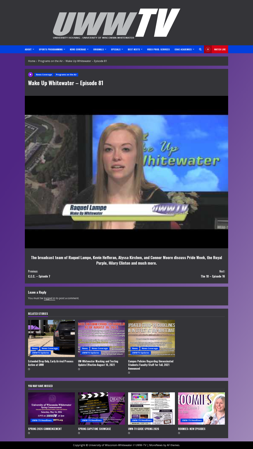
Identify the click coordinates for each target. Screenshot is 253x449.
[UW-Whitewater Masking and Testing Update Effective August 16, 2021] (101, 338)
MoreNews (156, 445)
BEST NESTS (134, 49)
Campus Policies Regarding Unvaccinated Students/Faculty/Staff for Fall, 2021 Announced (150, 364)
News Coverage (44, 74)
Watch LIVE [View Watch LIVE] (215, 49)
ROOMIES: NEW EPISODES (191, 429)
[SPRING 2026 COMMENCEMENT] (51, 408)
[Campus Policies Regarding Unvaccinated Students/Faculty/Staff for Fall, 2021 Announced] (151, 338)
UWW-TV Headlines (42, 420)
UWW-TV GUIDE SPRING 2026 (143, 429)
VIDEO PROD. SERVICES (158, 49)
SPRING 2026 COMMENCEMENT (45, 429)
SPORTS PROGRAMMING (51, 49)
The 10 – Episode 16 (175, 273)
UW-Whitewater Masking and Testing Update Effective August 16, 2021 (98, 363)
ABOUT (28, 49)
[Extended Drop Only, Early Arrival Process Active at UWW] (51, 338)
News (35, 348)
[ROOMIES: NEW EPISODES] (201, 408)
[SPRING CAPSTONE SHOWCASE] (101, 408)
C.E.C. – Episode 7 (77, 273)
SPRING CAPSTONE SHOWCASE (94, 429)
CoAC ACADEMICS (183, 49)
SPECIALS (116, 49)
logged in (49, 298)
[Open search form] (200, 49)
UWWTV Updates (40, 352)
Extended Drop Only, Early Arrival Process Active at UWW (50, 363)
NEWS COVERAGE (78, 49)
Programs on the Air (66, 74)
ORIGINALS (98, 49)
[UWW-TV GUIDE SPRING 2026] (151, 408)
